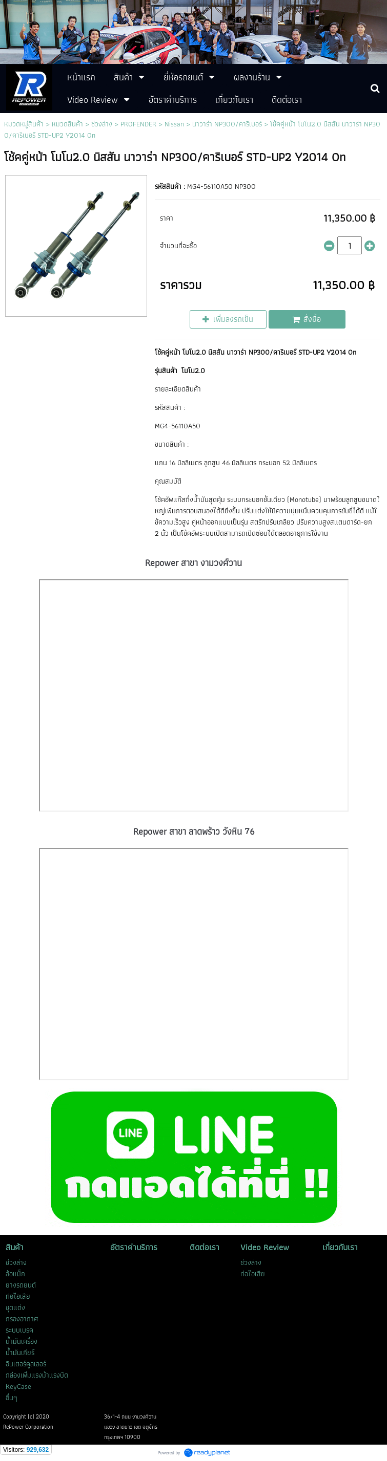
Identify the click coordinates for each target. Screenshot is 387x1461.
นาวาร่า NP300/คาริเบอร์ (227, 123)
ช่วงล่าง (101, 123)
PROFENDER (138, 123)
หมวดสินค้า (67, 123)
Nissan (174, 123)
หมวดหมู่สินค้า (24, 123)
